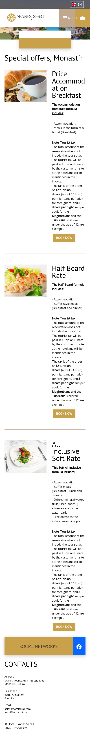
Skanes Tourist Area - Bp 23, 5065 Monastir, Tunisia (24, 691)
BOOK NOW (64, 247)
